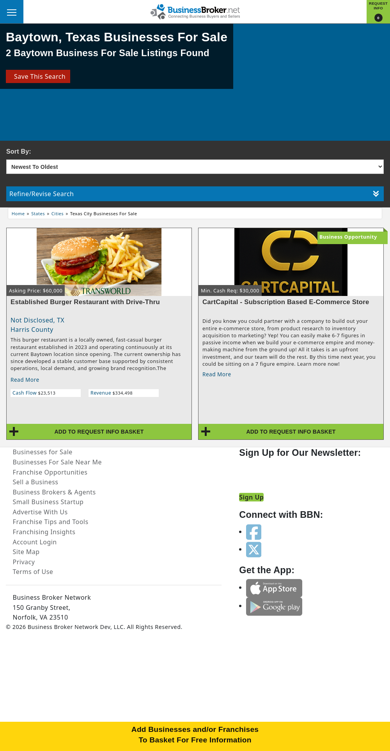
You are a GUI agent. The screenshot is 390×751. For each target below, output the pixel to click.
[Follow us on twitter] (253, 549)
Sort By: (18, 151)
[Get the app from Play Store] (274, 605)
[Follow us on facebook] (253, 531)
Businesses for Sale (43, 452)
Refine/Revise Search (194, 193)
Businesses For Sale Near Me (57, 462)
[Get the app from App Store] (274, 587)
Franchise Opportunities (50, 472)
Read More (25, 379)
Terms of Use (33, 571)
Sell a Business (35, 482)
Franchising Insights (44, 532)
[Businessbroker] (195, 11)
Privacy (24, 562)
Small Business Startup (48, 502)
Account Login (35, 542)
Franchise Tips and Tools (51, 521)
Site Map (26, 551)
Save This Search (38, 76)
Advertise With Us (40, 512)
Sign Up (251, 497)
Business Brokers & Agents (54, 492)
